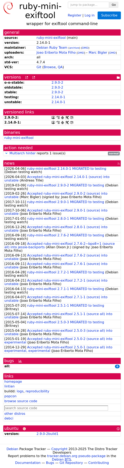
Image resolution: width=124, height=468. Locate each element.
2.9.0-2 (57, 82)
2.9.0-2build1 (47, 434)
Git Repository (71, 463)
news (9, 163)
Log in (89, 15)
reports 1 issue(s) (62, 153)
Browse (50, 67)
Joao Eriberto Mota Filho (56, 52)
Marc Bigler (98, 52)
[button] (6, 153)
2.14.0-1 (58, 97)
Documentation (27, 463)
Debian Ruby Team (52, 48)
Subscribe (109, 15)
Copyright (59, 449)
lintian (9, 386)
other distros (14, 414)
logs (20, 391)
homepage (13, 382)
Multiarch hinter (22, 153)
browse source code (20, 401)
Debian (12, 449)
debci (8, 418)
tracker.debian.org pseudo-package (76, 456)
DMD (85, 47)
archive (74, 47)
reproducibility (37, 391)
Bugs (50, 463)
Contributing (98, 463)
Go (114, 4)
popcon (10, 396)
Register (74, 15)
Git (39, 67)
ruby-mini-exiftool (51, 38)
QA (60, 67)
